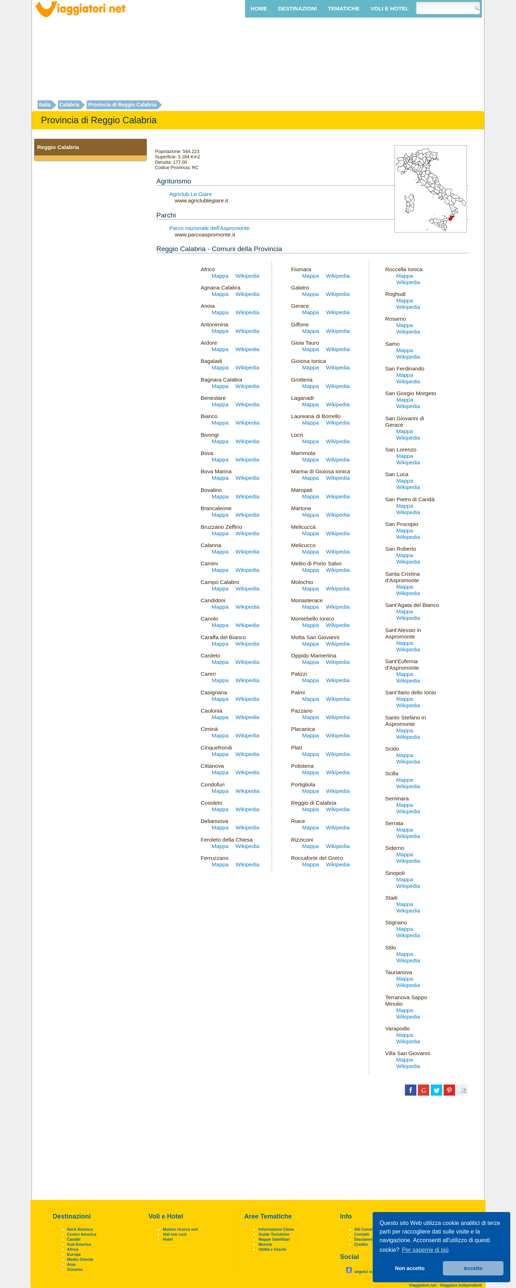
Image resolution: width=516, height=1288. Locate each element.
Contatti (361, 1234)
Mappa (220, 276)
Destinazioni (297, 8)
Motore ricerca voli (180, 1229)
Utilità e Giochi (272, 1249)
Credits (361, 1244)
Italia (45, 105)
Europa (74, 1254)
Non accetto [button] (410, 1268)
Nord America (80, 1229)
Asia (71, 1264)
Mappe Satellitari (274, 1239)
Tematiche (343, 8)
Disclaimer (364, 1239)
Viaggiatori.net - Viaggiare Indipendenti (445, 1285)
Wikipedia (247, 276)
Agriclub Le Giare (190, 194)
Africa (72, 1249)
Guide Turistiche (273, 1234)
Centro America (81, 1234)
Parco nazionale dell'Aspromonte (209, 228)
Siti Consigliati (368, 1229)
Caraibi (73, 1239)
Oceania (74, 1269)
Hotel (168, 1239)
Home (258, 8)
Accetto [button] (473, 1268)
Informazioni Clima (275, 1229)
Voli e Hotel (390, 8)
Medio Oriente (80, 1259)
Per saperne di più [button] (425, 1250)
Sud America (79, 1244)
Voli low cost (174, 1234)
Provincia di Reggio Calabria (122, 105)
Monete (265, 1244)
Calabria (69, 105)
